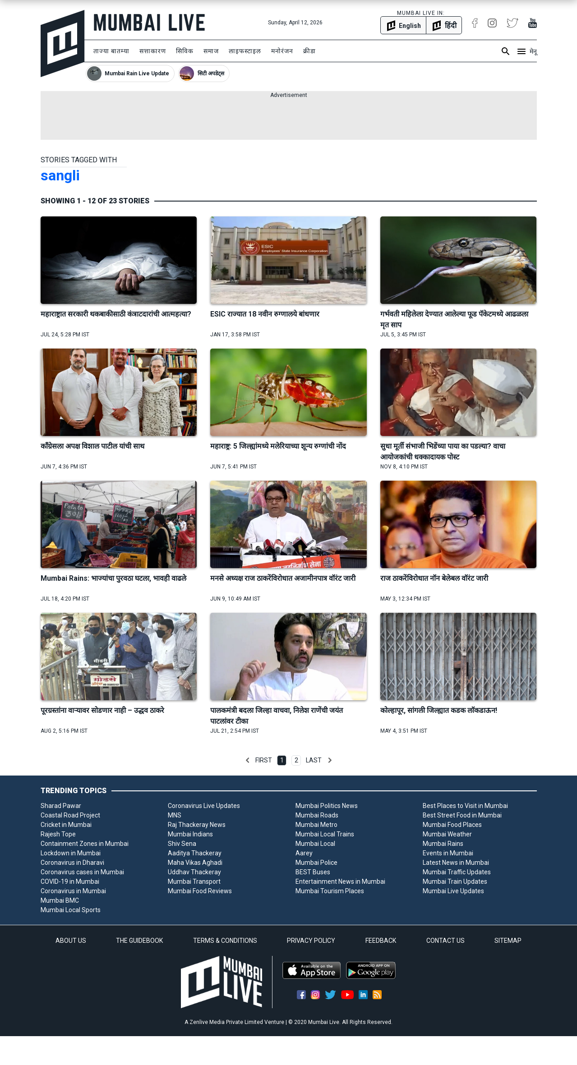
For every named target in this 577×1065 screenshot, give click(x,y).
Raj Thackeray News (197, 824)
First (263, 760)
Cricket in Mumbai (66, 824)
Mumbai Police (316, 862)
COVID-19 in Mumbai (70, 881)
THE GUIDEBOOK (139, 940)
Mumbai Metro (316, 824)
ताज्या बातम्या (111, 51)
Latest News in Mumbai (456, 862)
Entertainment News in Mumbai (340, 881)
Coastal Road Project (70, 815)
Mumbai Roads (316, 815)
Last (314, 760)
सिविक (185, 51)
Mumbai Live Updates (453, 891)
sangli (60, 175)
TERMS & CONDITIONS (225, 940)
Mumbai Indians (190, 834)
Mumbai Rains (443, 843)
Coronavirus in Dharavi (72, 862)
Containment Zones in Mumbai (85, 843)
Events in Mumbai (448, 853)
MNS (174, 815)
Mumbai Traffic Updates (457, 872)
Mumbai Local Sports (71, 910)
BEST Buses (312, 872)
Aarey (304, 853)
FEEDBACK (380, 940)
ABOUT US (70, 940)
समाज (211, 51)
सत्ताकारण (152, 51)
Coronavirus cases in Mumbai (82, 872)
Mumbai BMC (60, 900)
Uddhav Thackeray (194, 872)
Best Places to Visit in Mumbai (465, 805)
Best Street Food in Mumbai (462, 815)
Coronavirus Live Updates (204, 805)
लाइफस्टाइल (245, 51)
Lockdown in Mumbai (71, 853)
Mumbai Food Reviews (200, 891)
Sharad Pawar (61, 805)
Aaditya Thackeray (195, 853)
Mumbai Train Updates (455, 881)
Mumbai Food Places (452, 824)
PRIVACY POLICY (311, 940)
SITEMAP (508, 940)
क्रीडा (309, 51)
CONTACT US (445, 940)
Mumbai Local (315, 843)
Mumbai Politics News (326, 805)
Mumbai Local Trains (324, 834)
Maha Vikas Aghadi (195, 862)
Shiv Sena (182, 843)
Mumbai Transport (194, 881)
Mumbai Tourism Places (329, 891)
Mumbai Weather (447, 834)
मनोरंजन (282, 51)
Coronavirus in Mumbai (73, 891)
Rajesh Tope (58, 834)
